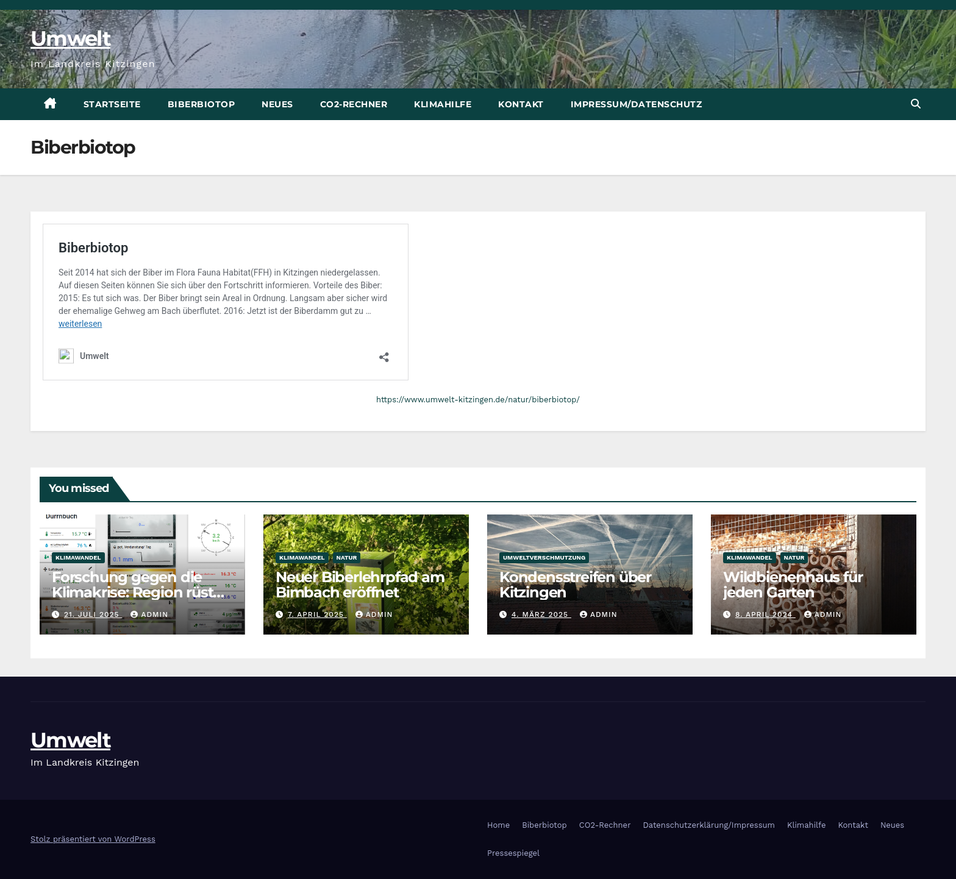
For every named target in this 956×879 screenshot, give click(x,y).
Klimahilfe (442, 104)
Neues (277, 104)
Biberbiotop (201, 104)
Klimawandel (78, 557)
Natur (347, 557)
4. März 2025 (541, 614)
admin (149, 614)
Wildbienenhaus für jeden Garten (792, 584)
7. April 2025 (317, 614)
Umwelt (70, 38)
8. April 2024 (765, 614)
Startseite (112, 104)
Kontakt (521, 104)
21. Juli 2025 (93, 614)
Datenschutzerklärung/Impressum (708, 825)
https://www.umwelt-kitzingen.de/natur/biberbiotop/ (478, 399)
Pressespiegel (513, 853)
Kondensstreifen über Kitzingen (575, 584)
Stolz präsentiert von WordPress (92, 839)
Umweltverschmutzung (544, 557)
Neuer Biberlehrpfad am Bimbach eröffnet (360, 584)
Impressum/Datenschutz (636, 104)
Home (498, 825)
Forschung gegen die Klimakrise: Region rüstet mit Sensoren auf (139, 592)
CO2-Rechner (354, 104)
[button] (916, 104)
